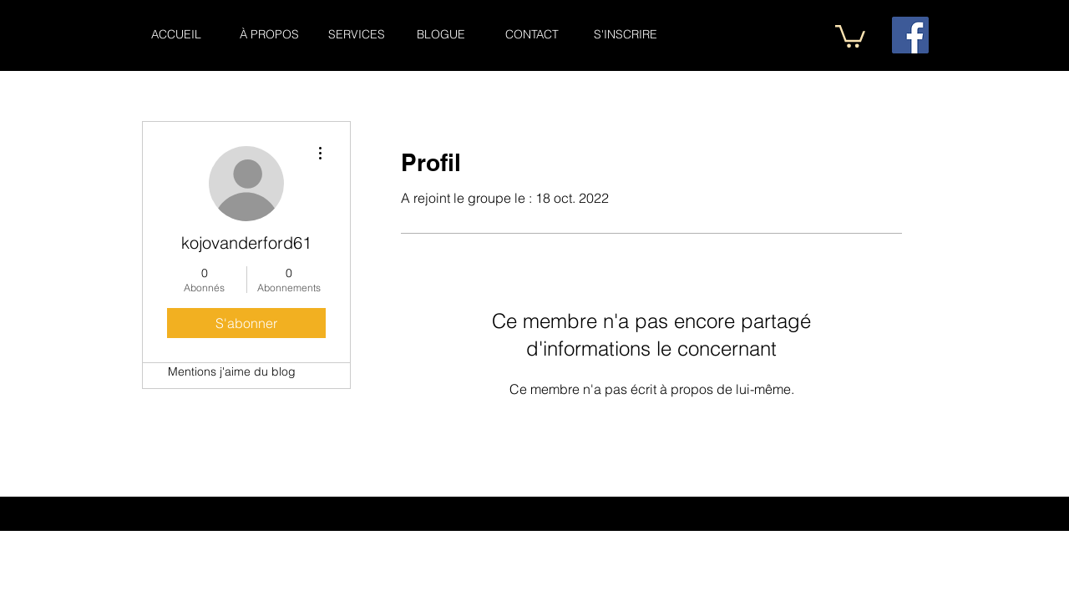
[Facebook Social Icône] (910, 35)
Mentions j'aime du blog (232, 371)
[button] (850, 35)
